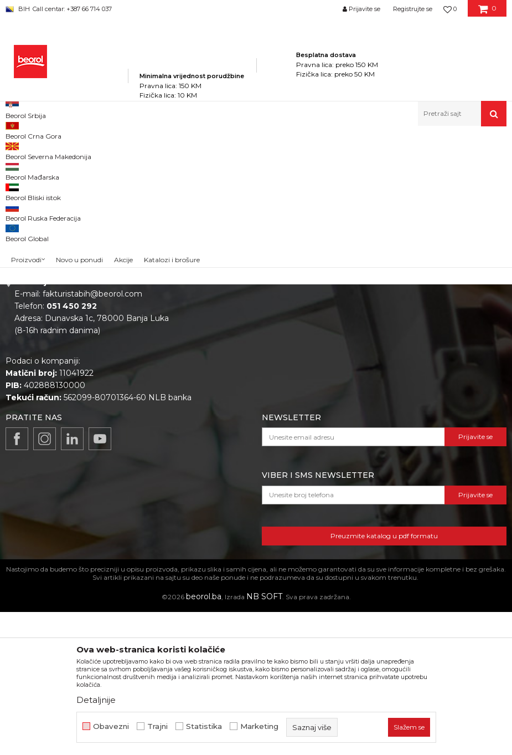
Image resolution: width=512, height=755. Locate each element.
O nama (234, 320)
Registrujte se (412, 9)
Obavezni (111, 726)
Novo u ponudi (79, 116)
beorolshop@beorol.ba (88, 370)
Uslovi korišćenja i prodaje (417, 351)
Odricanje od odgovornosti (419, 335)
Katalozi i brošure (252, 366)
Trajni (157, 726)
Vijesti (230, 351)
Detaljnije (96, 700)
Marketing (259, 726)
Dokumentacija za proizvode (274, 382)
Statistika (204, 726)
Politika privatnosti (403, 320)
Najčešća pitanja (399, 413)
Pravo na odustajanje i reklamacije (433, 397)
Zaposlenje (240, 335)
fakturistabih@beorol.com (92, 437)
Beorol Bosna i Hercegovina (49, 150)
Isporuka (384, 382)
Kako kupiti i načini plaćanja (420, 366)
